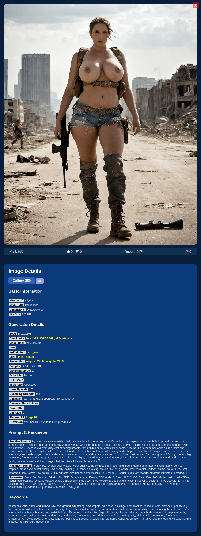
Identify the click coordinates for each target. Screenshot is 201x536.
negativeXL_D (35, 361)
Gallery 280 (22, 280)
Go (40, 280)
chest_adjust (25, 356)
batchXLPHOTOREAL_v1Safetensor (49, 338)
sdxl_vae (32, 352)
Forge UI (31, 417)
